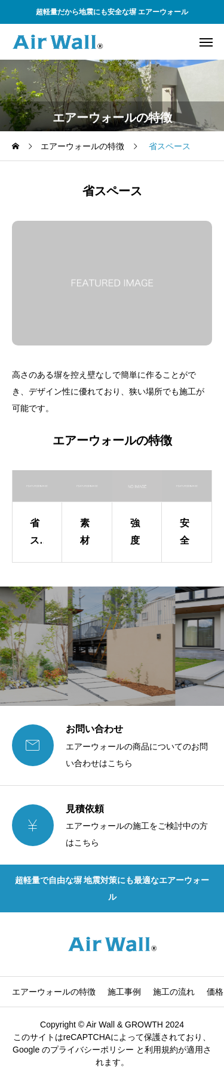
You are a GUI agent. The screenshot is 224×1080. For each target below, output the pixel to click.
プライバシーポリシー (92, 1049)
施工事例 (124, 991)
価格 (215, 991)
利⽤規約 (161, 1049)
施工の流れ (174, 991)
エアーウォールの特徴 (54, 991)
